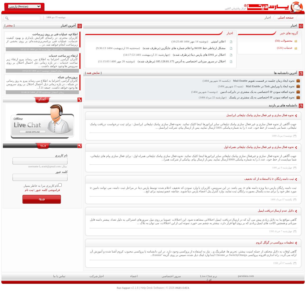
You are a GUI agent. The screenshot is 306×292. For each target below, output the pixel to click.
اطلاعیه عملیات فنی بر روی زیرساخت (55, 34)
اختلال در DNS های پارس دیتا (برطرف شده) (199, 54)
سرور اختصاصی (171, 276)
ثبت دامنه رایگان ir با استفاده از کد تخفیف (269, 178)
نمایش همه (93, 72)
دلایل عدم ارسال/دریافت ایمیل (276, 210)
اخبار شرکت (96, 276)
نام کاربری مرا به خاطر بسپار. (40, 185)
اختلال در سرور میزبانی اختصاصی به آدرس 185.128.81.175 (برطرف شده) (181, 61)
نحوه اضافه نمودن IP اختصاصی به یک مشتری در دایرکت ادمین (257, 91)
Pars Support (123, 287)
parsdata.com (246, 275)
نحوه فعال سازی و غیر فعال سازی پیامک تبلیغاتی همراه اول (259, 147)
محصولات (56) (283, 40)
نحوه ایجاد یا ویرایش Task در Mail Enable (270, 86)
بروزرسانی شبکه (68, 77)
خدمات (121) (284, 47)
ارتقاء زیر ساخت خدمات (63, 55)
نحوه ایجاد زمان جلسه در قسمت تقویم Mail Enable (264, 80)
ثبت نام (29, 189)
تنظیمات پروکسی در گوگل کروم (275, 242)
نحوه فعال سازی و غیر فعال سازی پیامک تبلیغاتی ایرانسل (260, 115)
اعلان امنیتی (218, 41)
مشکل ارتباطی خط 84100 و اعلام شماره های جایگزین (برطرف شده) (184, 48)
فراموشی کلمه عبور (47, 189)
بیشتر (9, 25)
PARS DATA (182, 287)
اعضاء (134, 276)
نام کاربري (61, 155)
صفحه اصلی (286, 17)
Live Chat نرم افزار (208, 277)
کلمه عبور (62, 171)
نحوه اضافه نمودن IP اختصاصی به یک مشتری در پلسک (262, 97)
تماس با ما (59, 276)
